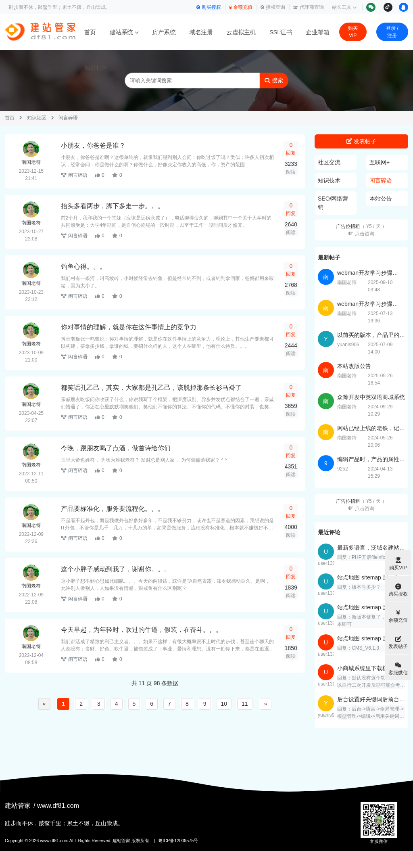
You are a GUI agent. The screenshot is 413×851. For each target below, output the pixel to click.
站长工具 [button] (344, 7)
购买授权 (208, 7)
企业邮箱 (318, 32)
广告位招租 (361, 230)
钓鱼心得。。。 (83, 266)
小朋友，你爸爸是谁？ (93, 145)
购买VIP (353, 31)
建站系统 (124, 32)
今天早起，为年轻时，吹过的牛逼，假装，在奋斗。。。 (141, 629)
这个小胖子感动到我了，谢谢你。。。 (116, 569)
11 (245, 703)
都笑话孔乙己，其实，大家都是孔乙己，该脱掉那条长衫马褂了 (151, 387)
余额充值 (240, 7)
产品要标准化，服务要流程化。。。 (112, 508)
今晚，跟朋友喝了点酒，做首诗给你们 (116, 448)
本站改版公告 (354, 366)
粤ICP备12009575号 (178, 840)
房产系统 (164, 32)
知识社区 (96, 67)
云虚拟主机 (242, 32)
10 (224, 703)
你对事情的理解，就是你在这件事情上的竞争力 (128, 327)
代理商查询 (308, 7)
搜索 (274, 80)
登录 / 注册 (392, 31)
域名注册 (201, 32)
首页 (90, 32)
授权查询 (273, 7)
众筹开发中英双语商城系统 (371, 397)
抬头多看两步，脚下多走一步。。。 (112, 206)
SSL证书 (281, 32)
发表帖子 (361, 141)
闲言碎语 (68, 118)
